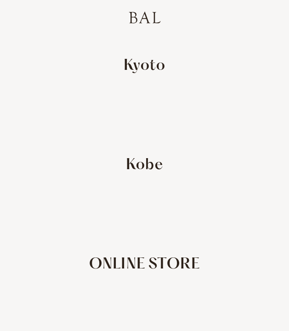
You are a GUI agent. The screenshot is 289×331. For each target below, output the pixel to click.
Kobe (144, 165)
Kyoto (145, 66)
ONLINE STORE (144, 264)
